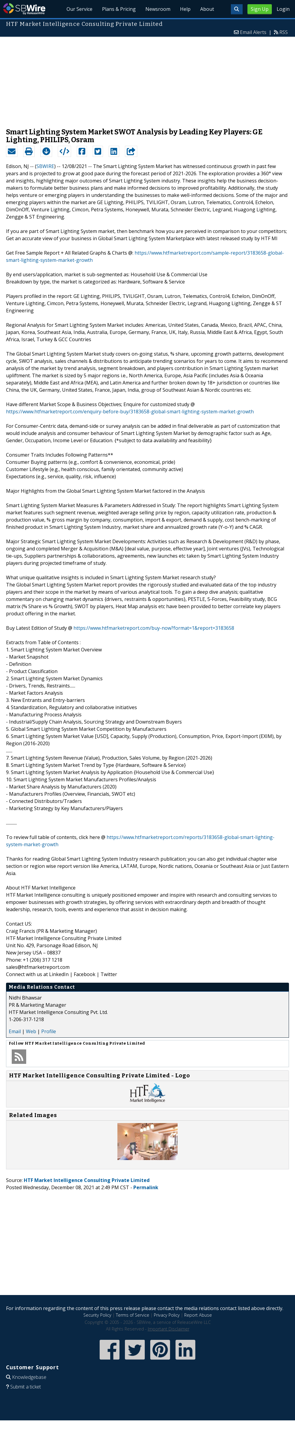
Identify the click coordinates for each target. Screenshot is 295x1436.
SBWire (24, 9)
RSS (283, 32)
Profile (48, 1031)
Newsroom (157, 9)
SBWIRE (45, 166)
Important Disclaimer (168, 1329)
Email (15, 1031)
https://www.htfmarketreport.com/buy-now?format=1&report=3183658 (153, 628)
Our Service (80, 9)
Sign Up (260, 9)
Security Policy (97, 1315)
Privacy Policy (167, 1315)
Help (185, 9)
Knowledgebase (29, 1377)
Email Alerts (253, 32)
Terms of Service (132, 1315)
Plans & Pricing (119, 9)
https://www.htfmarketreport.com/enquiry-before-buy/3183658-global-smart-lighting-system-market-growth (130, 411)
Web (31, 1031)
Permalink (145, 1187)
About (207, 9)
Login (283, 9)
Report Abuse (198, 1315)
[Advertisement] (147, 79)
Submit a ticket (25, 1386)
